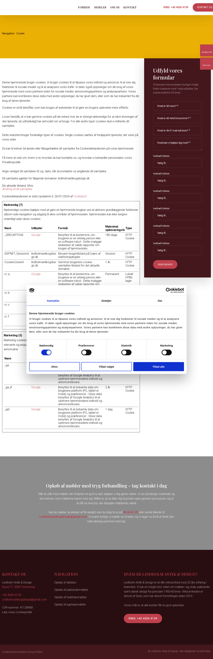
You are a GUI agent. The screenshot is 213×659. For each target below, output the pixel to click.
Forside (84, 7)
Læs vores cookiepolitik (17, 612)
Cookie (20, 33)
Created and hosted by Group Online (22, 651)
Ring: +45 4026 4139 (143, 618)
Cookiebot (80, 196)
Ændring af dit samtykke (17, 189)
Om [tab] (160, 300)
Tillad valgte (106, 366)
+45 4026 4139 (11, 595)
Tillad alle (158, 366)
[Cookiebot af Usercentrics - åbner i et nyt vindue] (168, 290)
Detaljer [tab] (107, 300)
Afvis (54, 366)
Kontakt (129, 7)
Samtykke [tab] (53, 300)
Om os (114, 7)
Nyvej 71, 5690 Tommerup (18, 587)
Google (36, 235)
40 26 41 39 (130, 512)
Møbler (100, 7)
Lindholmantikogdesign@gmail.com (63, 516)
